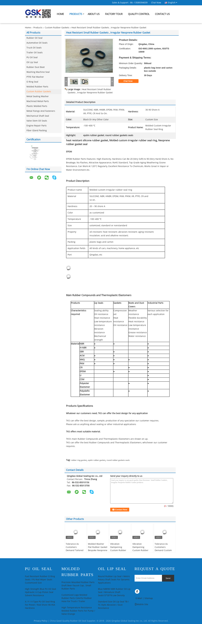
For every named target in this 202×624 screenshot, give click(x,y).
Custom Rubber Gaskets (57, 27)
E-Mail (139, 598)
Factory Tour (114, 14)
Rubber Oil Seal (34, 38)
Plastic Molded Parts (36, 106)
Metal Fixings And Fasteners (40, 111)
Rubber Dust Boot (35, 67)
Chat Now (156, 2)
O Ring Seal (32, 82)
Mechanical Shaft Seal (37, 116)
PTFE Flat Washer (35, 77)
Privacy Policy (40, 621)
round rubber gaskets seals (118, 460)
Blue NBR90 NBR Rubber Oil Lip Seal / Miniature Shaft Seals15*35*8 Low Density (114, 592)
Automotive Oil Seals (36, 43)
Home (60, 14)
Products (75, 14)
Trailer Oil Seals (34, 52)
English (172, 2)
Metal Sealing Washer (37, 96)
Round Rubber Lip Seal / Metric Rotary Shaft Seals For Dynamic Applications (114, 579)
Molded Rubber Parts (37, 86)
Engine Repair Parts (36, 125)
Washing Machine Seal (38, 72)
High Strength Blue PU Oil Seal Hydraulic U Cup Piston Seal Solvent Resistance (40, 592)
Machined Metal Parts (37, 101)
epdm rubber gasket (96, 460)
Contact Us (162, 14)
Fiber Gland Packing (36, 130)
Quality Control (138, 14)
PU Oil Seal (32, 57)
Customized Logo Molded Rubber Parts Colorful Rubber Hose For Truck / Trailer (76, 598)
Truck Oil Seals (34, 47)
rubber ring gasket (79, 460)
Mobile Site (141, 604)
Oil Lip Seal (32, 62)
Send (168, 578)
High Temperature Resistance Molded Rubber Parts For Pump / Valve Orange (78, 610)
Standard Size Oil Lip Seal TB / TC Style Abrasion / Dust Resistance (113, 604)
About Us (94, 14)
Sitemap (148, 598)
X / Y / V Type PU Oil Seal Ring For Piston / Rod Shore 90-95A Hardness (40, 604)
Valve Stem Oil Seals (36, 121)
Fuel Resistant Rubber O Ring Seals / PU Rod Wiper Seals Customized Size (40, 579)
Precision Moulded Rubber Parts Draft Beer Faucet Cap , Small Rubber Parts (78, 585)
